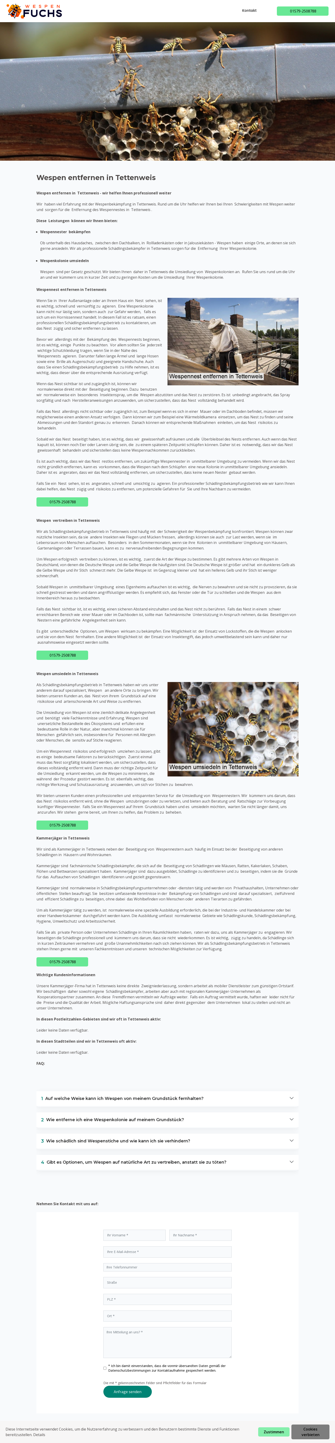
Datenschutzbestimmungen (130, 1370)
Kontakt (250, 10)
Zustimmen (274, 1431)
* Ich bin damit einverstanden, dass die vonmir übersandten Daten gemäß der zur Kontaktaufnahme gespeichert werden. (167, 1368)
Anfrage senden (127, 1391)
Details (39, 1434)
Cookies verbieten (311, 1432)
